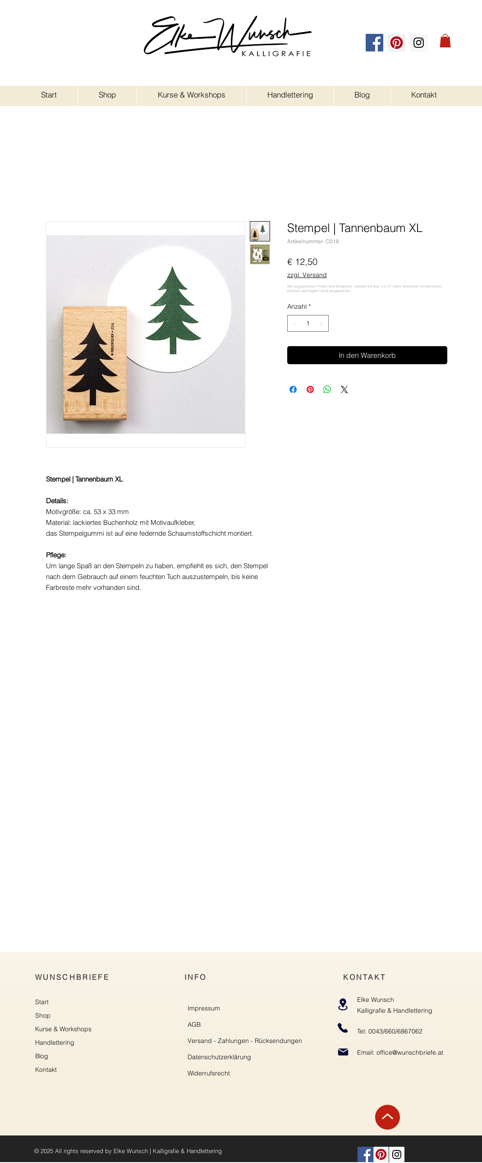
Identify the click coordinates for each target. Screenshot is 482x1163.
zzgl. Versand (307, 275)
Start (42, 1002)
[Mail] (343, 1051)
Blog (41, 1056)
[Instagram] (418, 42)
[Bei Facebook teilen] (293, 389)
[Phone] (343, 1028)
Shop (42, 1015)
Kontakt (46, 1070)
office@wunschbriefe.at (409, 1052)
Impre (196, 1008)
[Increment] (321, 323)
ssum (212, 1008)
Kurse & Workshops (63, 1029)
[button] (445, 40)
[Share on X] (344, 389)
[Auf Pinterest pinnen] (310, 389)
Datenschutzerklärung (219, 1057)
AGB (194, 1024)
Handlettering (54, 1042)
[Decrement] (294, 323)
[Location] (343, 1004)
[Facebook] (374, 42)
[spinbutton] (308, 323)
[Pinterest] (396, 42)
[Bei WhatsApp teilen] (327, 389)
